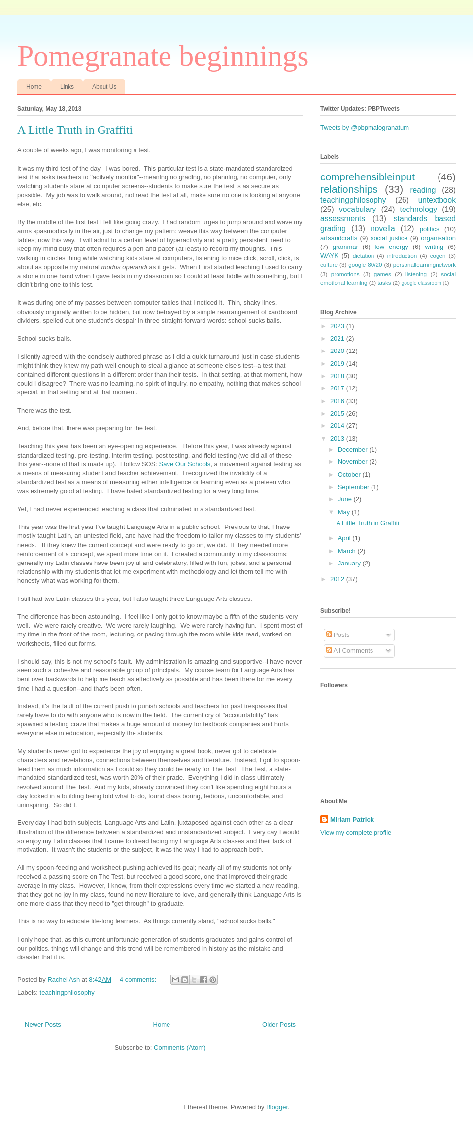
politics (429, 229)
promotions (345, 274)
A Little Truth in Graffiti (75, 129)
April (345, 538)
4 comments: (139, 979)
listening (416, 274)
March (348, 551)
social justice (389, 238)
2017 (338, 388)
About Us (104, 86)
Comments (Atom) (179, 1047)
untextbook (437, 200)
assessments (342, 218)
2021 (338, 338)
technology (418, 209)
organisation (438, 238)
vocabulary (357, 209)
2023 (338, 326)
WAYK (329, 255)
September (354, 487)
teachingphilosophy (67, 992)
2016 (338, 401)
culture (329, 264)
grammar (345, 246)
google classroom (421, 283)
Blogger (277, 1107)
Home (34, 86)
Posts (338, 634)
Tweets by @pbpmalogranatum (364, 127)
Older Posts (279, 1024)
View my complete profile (355, 832)
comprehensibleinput (367, 176)
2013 (338, 438)
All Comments (349, 650)
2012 (338, 579)
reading (423, 190)
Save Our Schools (185, 464)
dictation (363, 255)
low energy (391, 246)
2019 (338, 363)
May (345, 512)
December (354, 449)
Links (67, 86)
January (350, 563)
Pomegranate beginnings (163, 55)
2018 (338, 376)
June (346, 499)
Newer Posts (43, 1024)
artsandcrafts (338, 238)
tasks (384, 283)
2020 (338, 350)
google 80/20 (365, 264)
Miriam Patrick (352, 819)
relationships (349, 189)
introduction (402, 255)
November (354, 461)
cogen (438, 255)
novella (383, 228)
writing (434, 246)
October (350, 474)
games (382, 274)
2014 (338, 425)
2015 (338, 413)
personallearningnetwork (424, 264)
